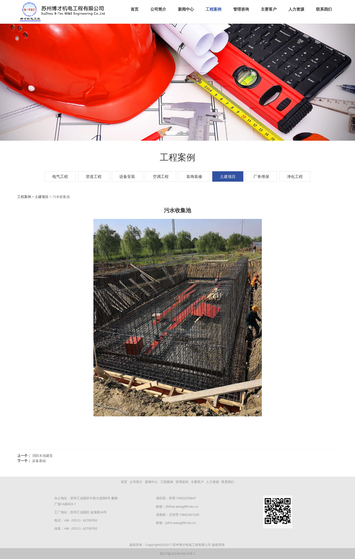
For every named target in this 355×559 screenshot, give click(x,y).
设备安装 (127, 176)
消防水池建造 (42, 455)
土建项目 (228, 176)
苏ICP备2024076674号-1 (177, 553)
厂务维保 (261, 176)
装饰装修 (194, 176)
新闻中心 (186, 9)
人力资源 (296, 9)
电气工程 (60, 176)
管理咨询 (241, 9)
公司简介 (158, 9)
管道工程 (94, 176)
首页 (135, 9)
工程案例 (213, 9)
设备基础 (39, 460)
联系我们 (324, 9)
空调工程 (161, 176)
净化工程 (295, 176)
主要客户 (269, 9)
